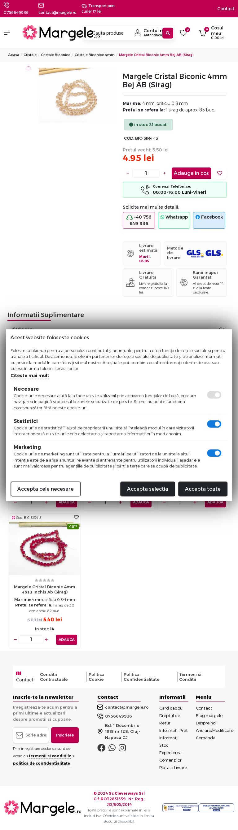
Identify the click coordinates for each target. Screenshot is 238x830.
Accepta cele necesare (45, 489)
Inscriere (65, 734)
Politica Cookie (96, 676)
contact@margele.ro (123, 707)
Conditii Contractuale (54, 676)
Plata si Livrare (173, 767)
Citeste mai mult (30, 375)
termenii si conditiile (50, 755)
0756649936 (16, 12)
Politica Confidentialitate (141, 676)
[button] (10, 33)
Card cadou (171, 707)
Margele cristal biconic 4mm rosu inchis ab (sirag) (44, 589)
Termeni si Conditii (190, 676)
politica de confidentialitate (41, 763)
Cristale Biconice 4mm (95, 55)
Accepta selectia (147, 489)
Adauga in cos (191, 173)
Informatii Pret (173, 730)
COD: (129, 138)
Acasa (13, 55)
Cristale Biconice (55, 55)
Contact (225, 8)
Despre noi (206, 722)
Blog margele (209, 715)
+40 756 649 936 (138, 220)
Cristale (30, 55)
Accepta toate (203, 489)
